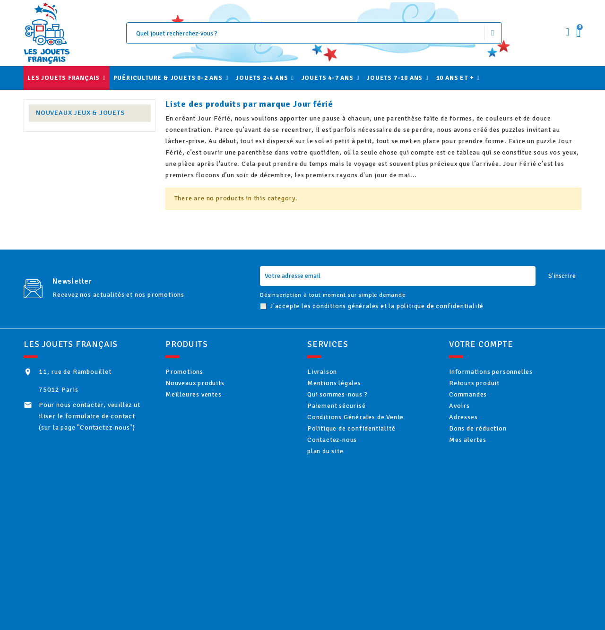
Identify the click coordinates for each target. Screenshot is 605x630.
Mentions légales (346, 387)
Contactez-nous (344, 464)
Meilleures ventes (205, 402)
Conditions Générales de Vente (368, 433)
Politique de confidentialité (363, 448)
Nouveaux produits (207, 387)
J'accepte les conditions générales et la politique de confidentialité (377, 306)
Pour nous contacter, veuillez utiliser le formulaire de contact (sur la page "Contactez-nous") (89, 416)
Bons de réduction (489, 448)
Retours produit (486, 387)
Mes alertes (480, 464)
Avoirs (471, 418)
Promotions (196, 372)
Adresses (475, 433)
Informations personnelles (503, 372)
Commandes (480, 402)
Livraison (334, 372)
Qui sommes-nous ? (349, 402)
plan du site (337, 479)
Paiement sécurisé (349, 418)
